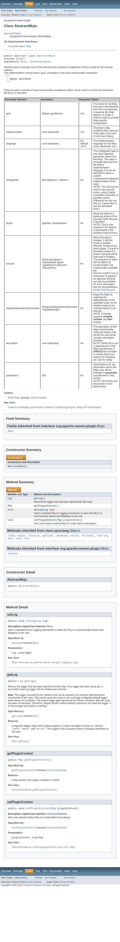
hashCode (62, 543)
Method (38, 15)
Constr (29, 15)
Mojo (28, 46)
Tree (44, 4)
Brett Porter (14, 403)
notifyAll (88, 543)
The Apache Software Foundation (37, 902)
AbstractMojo (46, 56)
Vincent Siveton (38, 403)
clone (11, 543)
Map (10, 512)
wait (10, 547)
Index (67, 4)
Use (38, 4)
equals (22, 543)
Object (20, 60)
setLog (38, 516)
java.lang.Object (12, 33)
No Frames (51, 10)
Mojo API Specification (89, 412)
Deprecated (56, 4)
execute (13, 562)
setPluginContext (45, 527)
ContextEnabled (16, 46)
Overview (6, 4)
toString (102, 543)
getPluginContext (45, 512)
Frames (38, 10)
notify (74, 543)
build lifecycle (108, 295)
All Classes (70, 10)
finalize (34, 543)
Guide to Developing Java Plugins (25, 412)
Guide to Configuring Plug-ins (60, 412)
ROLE (10, 437)
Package (18, 4)
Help (74, 4)
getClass (48, 543)
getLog (38, 504)
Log (10, 504)
